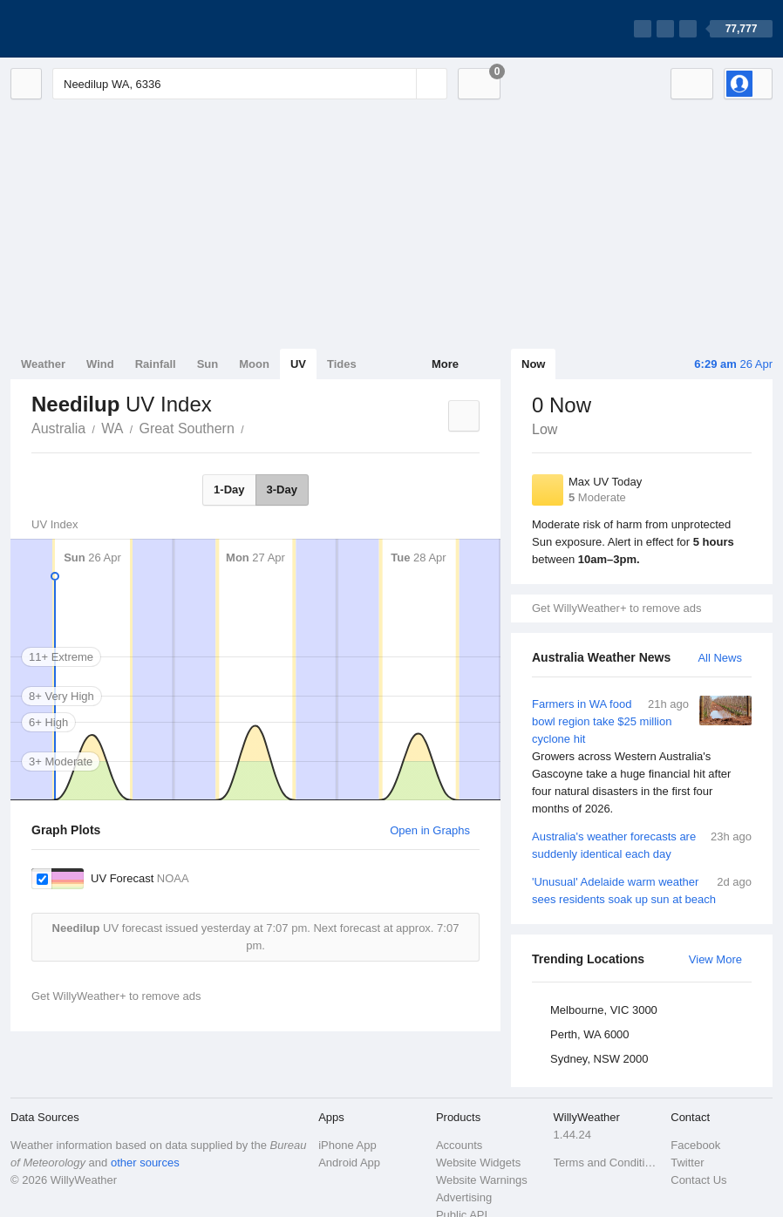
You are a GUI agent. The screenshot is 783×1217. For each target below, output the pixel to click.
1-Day (229, 489)
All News (720, 657)
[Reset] (401, 84)
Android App (349, 1162)
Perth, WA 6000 (590, 1034)
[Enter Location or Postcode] (249, 83)
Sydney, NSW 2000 (599, 1058)
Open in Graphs (430, 830)
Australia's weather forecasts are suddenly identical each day (642, 844)
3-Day (282, 489)
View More (715, 959)
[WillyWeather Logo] (92, 28)
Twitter (687, 1162)
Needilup (253, 427)
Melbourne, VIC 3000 (603, 1009)
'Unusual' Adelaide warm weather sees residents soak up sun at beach (642, 890)
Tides (342, 364)
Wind (100, 364)
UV (298, 364)
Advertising (464, 1197)
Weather (43, 364)
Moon (254, 364)
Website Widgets (478, 1162)
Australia (58, 428)
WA (112, 428)
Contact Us (698, 1179)
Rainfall (155, 364)
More (445, 364)
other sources (145, 1162)
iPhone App (347, 1145)
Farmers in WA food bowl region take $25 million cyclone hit (642, 757)
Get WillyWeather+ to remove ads (616, 608)
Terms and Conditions (607, 1162)
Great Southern (186, 428)
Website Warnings (482, 1179)
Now (533, 364)
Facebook (695, 1145)
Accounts (459, 1145)
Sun (208, 364)
